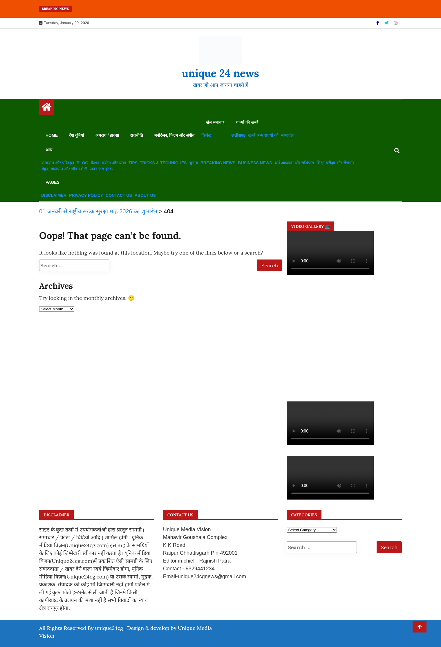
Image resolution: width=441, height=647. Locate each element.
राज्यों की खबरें (247, 122)
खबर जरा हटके (101, 169)
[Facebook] (378, 23)
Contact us (119, 195)
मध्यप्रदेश (287, 135)
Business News (255, 163)
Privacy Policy (86, 195)
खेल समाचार (215, 122)
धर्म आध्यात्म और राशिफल (294, 163)
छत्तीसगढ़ (238, 135)
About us (145, 195)
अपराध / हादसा (107, 135)
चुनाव (193, 163)
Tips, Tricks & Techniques (158, 163)
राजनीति (136, 135)
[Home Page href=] (47, 108)
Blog (82, 163)
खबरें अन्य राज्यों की (263, 135)
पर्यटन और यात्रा (114, 163)
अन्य (49, 149)
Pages (52, 182)
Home (52, 135)
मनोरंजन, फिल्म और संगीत (174, 135)
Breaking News (218, 163)
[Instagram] (395, 23)
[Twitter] (387, 23)
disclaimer (53, 195)
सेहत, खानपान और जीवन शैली (64, 169)
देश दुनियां (76, 135)
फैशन (95, 163)
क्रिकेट (206, 135)
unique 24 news (220, 73)
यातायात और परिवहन (57, 163)
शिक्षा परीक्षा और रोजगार (335, 163)
